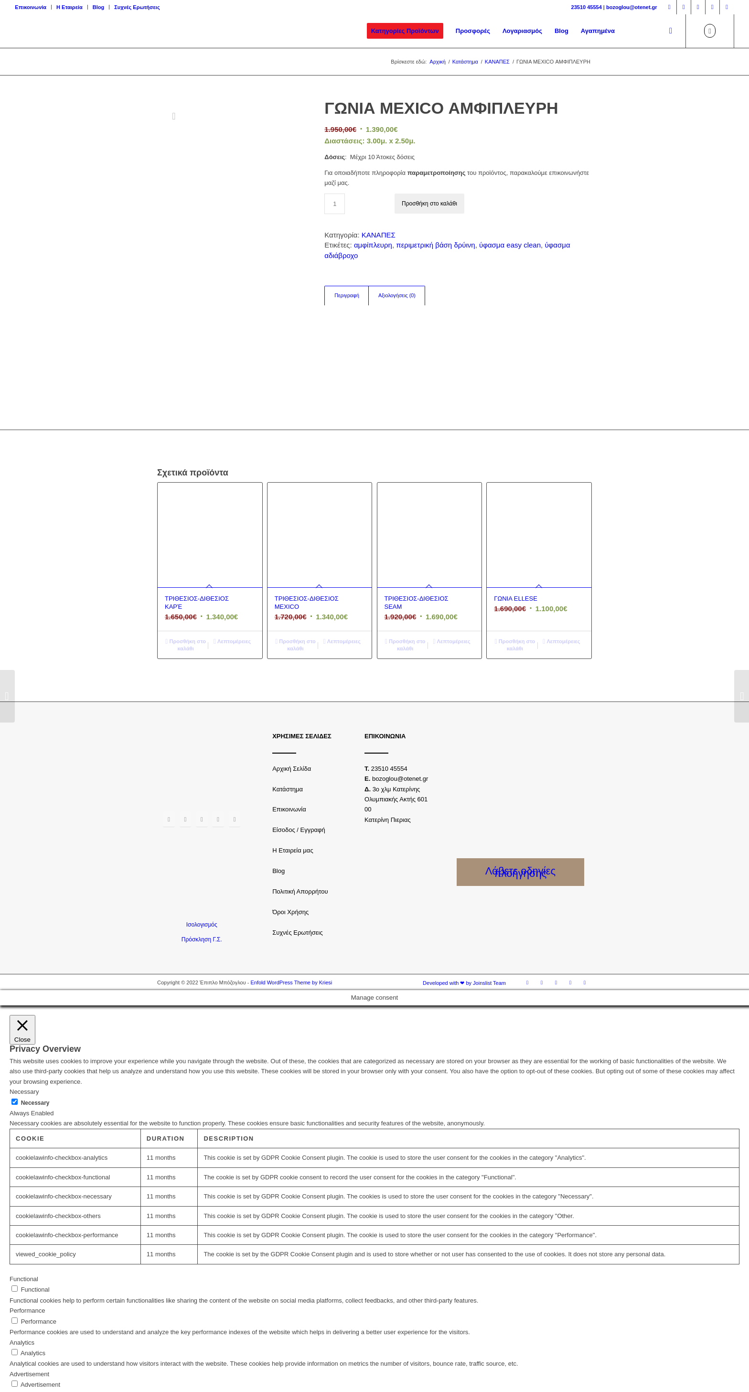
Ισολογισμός (201, 864)
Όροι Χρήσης (290, 851)
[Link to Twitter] (698, 7)
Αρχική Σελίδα (291, 708)
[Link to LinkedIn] (727, 7)
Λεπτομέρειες (232, 581)
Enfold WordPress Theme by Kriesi (291, 922)
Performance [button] (27, 1250)
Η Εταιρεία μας (292, 790)
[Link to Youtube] (712, 7)
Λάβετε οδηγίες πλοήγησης (520, 811)
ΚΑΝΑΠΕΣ (379, 235)
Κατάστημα (287, 728)
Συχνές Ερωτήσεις (137, 7)
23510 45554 (586, 7)
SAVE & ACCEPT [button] (34, 1377)
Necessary (35, 1042)
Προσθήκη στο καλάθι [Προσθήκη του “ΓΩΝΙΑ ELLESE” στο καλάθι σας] (515, 584)
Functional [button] (24, 1218)
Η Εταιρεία (69, 7)
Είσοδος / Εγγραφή (298, 769)
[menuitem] (33, 7)
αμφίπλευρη (373, 245)
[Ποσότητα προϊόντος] (334, 204)
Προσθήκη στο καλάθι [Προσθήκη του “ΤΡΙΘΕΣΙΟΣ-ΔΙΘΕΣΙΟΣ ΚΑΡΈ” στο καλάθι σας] (185, 584)
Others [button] (19, 1345)
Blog (98, 7)
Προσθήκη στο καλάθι (429, 203)
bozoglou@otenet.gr (631, 7)
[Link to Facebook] (669, 7)
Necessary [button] (24, 1031)
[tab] (346, 295)
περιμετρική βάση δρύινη (435, 245)
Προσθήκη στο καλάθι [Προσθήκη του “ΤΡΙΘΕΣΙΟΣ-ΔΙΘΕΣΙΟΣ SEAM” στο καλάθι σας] (405, 584)
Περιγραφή (346, 295)
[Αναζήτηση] (670, 31)
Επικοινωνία (30, 7)
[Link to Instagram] (684, 7)
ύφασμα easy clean (510, 245)
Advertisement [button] (29, 1313)
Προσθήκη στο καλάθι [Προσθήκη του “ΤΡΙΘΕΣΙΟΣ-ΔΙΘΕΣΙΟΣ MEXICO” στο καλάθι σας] (295, 584)
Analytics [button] (22, 1281)
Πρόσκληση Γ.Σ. (202, 879)
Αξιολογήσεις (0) (397, 295)
